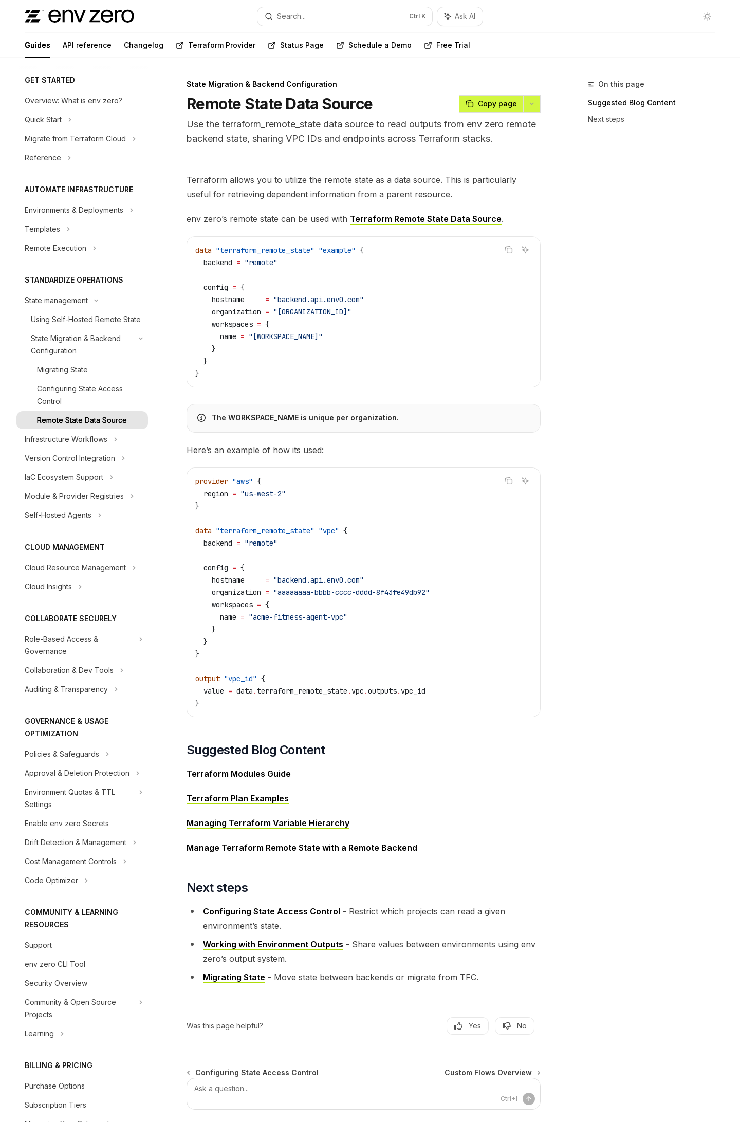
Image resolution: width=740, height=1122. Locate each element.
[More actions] (532, 104)
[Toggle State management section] (82, 300)
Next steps (606, 119)
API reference (87, 49)
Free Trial (447, 49)
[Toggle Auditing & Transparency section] (82, 689)
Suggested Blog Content (632, 102)
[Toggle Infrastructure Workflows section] (82, 439)
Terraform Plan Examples (238, 798)
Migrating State (234, 977)
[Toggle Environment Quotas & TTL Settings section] (82, 798)
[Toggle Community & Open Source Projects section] (82, 1008)
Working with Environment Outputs (273, 944)
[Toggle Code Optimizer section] (82, 880)
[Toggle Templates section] (82, 229)
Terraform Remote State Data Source (426, 219)
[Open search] (344, 16)
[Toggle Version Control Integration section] (82, 458)
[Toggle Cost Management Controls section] (82, 861)
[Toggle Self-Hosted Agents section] (82, 515)
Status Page (296, 49)
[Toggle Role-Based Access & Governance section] (82, 645)
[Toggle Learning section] (82, 1033)
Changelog (143, 49)
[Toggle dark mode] (707, 16)
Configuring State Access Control (271, 911)
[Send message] (529, 1099)
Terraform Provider (215, 49)
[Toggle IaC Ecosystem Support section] (82, 477)
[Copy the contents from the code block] (508, 249)
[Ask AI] (525, 249)
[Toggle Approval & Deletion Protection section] (82, 773)
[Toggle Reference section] (82, 157)
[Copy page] (491, 104)
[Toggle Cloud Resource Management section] (82, 567)
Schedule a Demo (374, 49)
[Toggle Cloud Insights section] (82, 586)
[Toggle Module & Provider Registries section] (82, 496)
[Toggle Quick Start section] (82, 119)
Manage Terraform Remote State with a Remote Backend (302, 848)
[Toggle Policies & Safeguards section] (82, 754)
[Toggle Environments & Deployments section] (82, 210)
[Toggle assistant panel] (460, 16)
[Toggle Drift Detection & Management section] (82, 842)
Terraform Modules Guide (239, 774)
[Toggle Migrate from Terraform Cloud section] (82, 138)
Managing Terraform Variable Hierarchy (268, 823)
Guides (37, 49)
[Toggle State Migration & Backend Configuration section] (82, 344)
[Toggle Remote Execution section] (82, 248)
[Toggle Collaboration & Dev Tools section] (82, 670)
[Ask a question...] (363, 1093)
